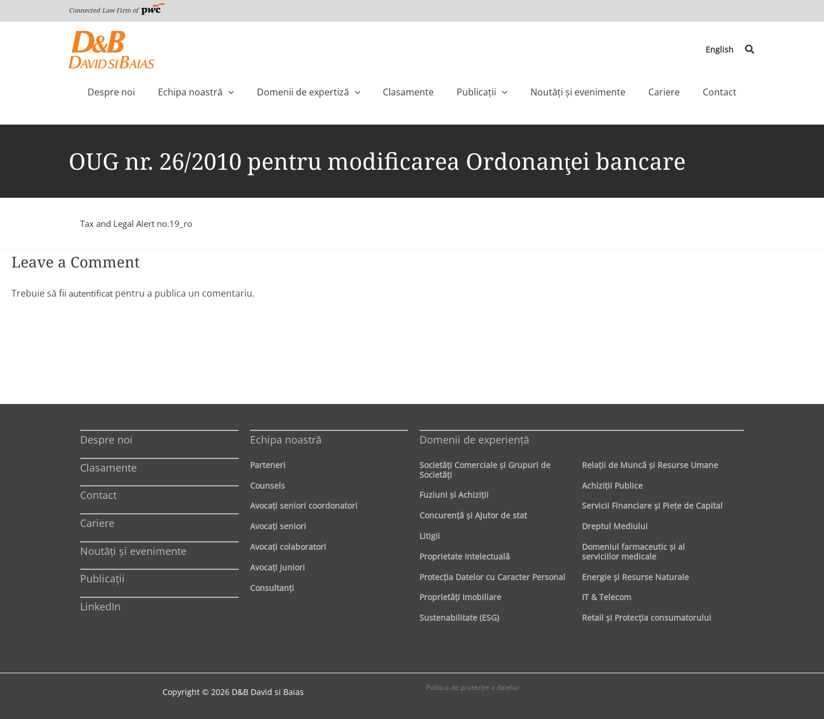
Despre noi (106, 439)
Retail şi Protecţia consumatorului (646, 617)
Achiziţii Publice (612, 485)
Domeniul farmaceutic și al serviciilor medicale (633, 551)
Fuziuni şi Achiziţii (454, 494)
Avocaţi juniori (277, 567)
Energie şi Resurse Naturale (635, 577)
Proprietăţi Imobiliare (460, 597)
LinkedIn (100, 606)
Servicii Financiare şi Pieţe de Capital (652, 505)
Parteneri (268, 465)
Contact (98, 495)
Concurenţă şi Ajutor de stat (473, 515)
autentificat (93, 293)
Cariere (97, 523)
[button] (750, 49)
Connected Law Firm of (117, 10)
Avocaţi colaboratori (288, 546)
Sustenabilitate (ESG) (459, 617)
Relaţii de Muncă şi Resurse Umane (650, 465)
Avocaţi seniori (278, 526)
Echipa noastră (286, 439)
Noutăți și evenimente (133, 551)
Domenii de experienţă (474, 439)
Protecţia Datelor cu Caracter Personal (492, 577)
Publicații (102, 578)
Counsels (267, 485)
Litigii (429, 535)
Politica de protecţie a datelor (473, 687)
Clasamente (108, 467)
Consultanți (272, 587)
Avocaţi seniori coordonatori (304, 505)
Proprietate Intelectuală (464, 556)
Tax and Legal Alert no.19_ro (140, 223)
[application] (257, 92)
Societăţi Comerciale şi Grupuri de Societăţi (484, 470)
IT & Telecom (606, 597)
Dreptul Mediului (615, 526)
